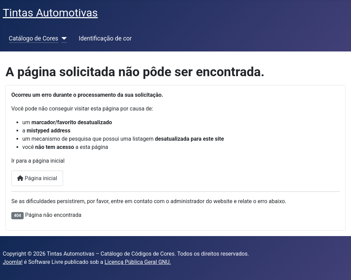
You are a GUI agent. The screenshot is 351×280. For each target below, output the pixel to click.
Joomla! (13, 262)
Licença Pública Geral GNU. (138, 262)
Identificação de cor (105, 38)
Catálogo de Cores (33, 38)
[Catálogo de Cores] (62, 38)
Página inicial (37, 178)
